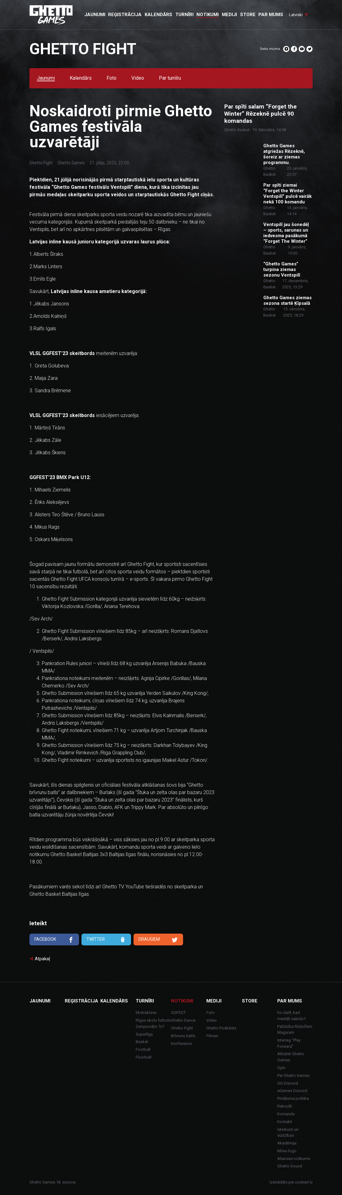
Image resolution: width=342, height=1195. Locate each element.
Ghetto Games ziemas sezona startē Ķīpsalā (287, 300)
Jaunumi (46, 78)
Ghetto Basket (237, 129)
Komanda (286, 1114)
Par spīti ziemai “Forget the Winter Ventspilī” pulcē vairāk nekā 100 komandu (287, 193)
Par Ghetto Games (293, 1075)
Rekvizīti (284, 1106)
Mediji (213, 1001)
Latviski (296, 14)
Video (137, 78)
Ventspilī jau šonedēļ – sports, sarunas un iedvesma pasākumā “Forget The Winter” (286, 233)
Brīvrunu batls (183, 1035)
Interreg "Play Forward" (288, 1043)
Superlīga (144, 1034)
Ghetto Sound (289, 1166)
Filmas (212, 1035)
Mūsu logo (286, 1150)
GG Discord (287, 1083)
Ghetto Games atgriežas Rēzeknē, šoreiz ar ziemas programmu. (284, 154)
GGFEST (178, 1012)
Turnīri (145, 1001)
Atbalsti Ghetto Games (290, 1056)
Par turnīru (170, 78)
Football (143, 1049)
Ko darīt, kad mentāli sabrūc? (291, 1015)
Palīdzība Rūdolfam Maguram (294, 1029)
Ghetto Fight (41, 162)
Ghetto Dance (183, 1020)
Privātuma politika (293, 1098)
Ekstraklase (146, 1012)
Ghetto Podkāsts (221, 1028)
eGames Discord (292, 1090)
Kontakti (284, 1121)
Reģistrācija (81, 1001)
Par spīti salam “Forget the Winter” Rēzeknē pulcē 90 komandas (260, 113)
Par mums (289, 1001)
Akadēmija (286, 1143)
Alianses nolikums (293, 1158)
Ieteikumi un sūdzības (288, 1132)
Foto (111, 78)
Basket (142, 1041)
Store (249, 1001)
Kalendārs (81, 78)
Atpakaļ (42, 959)
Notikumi (182, 1001)
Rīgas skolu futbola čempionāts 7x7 (153, 1023)
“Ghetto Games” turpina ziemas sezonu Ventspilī (281, 269)
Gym (281, 1067)
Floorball (143, 1057)
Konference (181, 1043)
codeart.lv (304, 1182)
